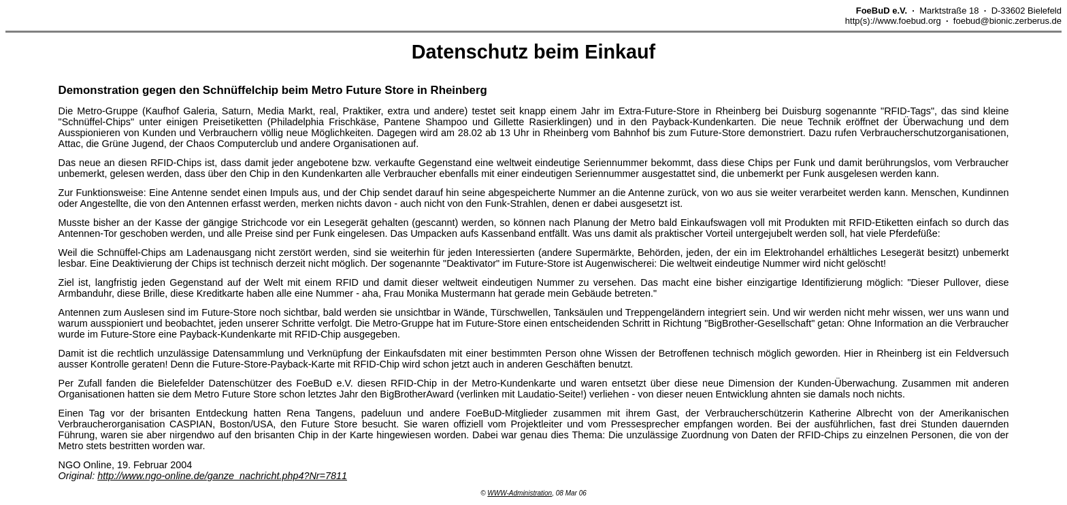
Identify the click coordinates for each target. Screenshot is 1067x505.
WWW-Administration (519, 493)
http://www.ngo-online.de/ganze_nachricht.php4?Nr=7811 (222, 475)
